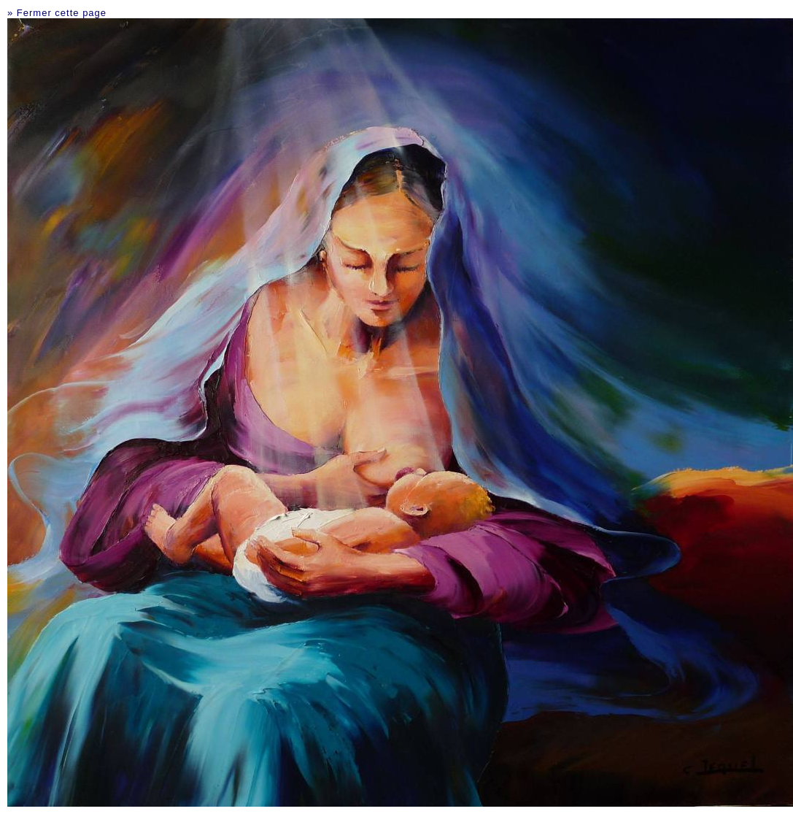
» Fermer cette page (57, 12)
